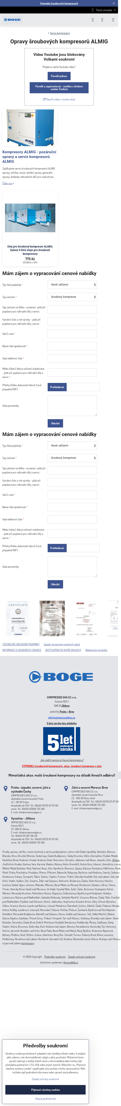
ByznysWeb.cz (70, 962)
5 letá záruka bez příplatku (62, 723)
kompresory (27, 943)
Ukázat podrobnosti (45, 1098)
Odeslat (55, 423)
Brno (71, 711)
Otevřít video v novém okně (59, 99)
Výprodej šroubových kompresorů (59, 3)
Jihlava (65, 705)
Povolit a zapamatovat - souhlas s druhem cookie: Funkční (59, 88)
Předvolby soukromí (55, 956)
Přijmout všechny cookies (45, 1089)
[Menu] (113, 20)
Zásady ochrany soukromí (81, 956)
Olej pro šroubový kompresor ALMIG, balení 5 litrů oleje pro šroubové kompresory (30, 250)
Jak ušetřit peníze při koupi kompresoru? (62, 760)
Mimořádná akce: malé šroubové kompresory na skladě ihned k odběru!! (62, 775)
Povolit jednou (59, 76)
